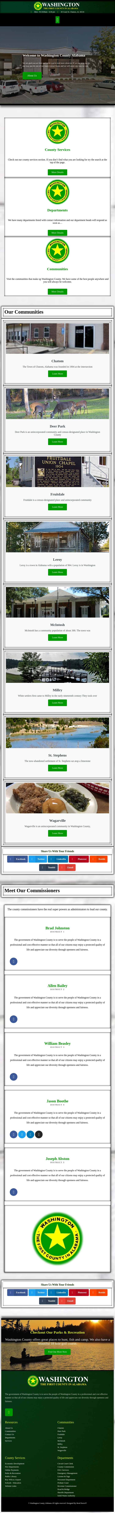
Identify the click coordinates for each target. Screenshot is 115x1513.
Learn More (57, 373)
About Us (32, 75)
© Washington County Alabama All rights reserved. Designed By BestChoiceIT (57, 1503)
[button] (58, 19)
